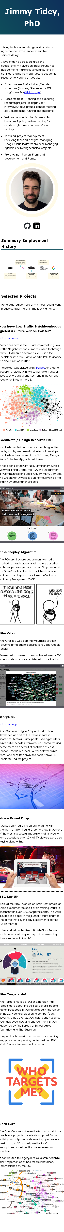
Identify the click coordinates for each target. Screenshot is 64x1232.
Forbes (40, 367)
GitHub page (32, 92)
